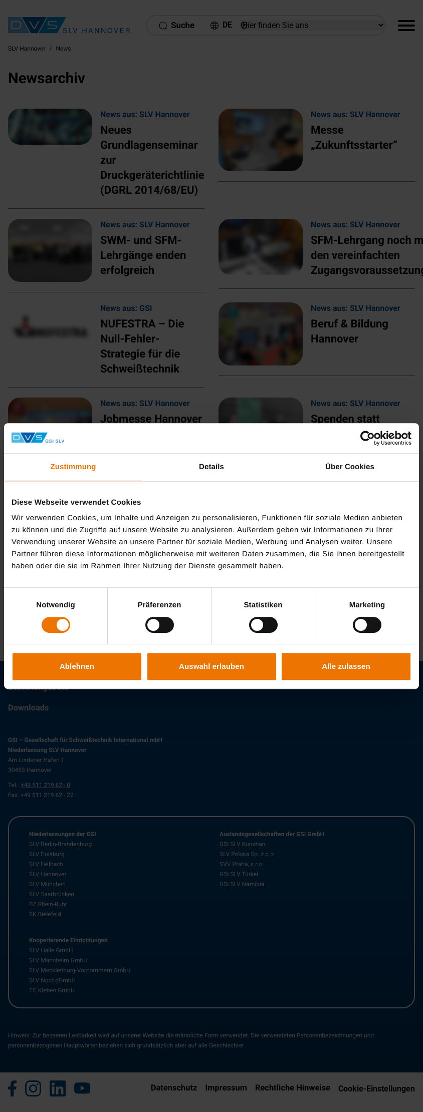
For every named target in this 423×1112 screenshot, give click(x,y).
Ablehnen (77, 666)
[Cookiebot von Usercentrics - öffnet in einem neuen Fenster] (367, 438)
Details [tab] (211, 467)
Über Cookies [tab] (349, 467)
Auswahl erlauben (211, 666)
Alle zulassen (346, 666)
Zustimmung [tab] (73, 467)
